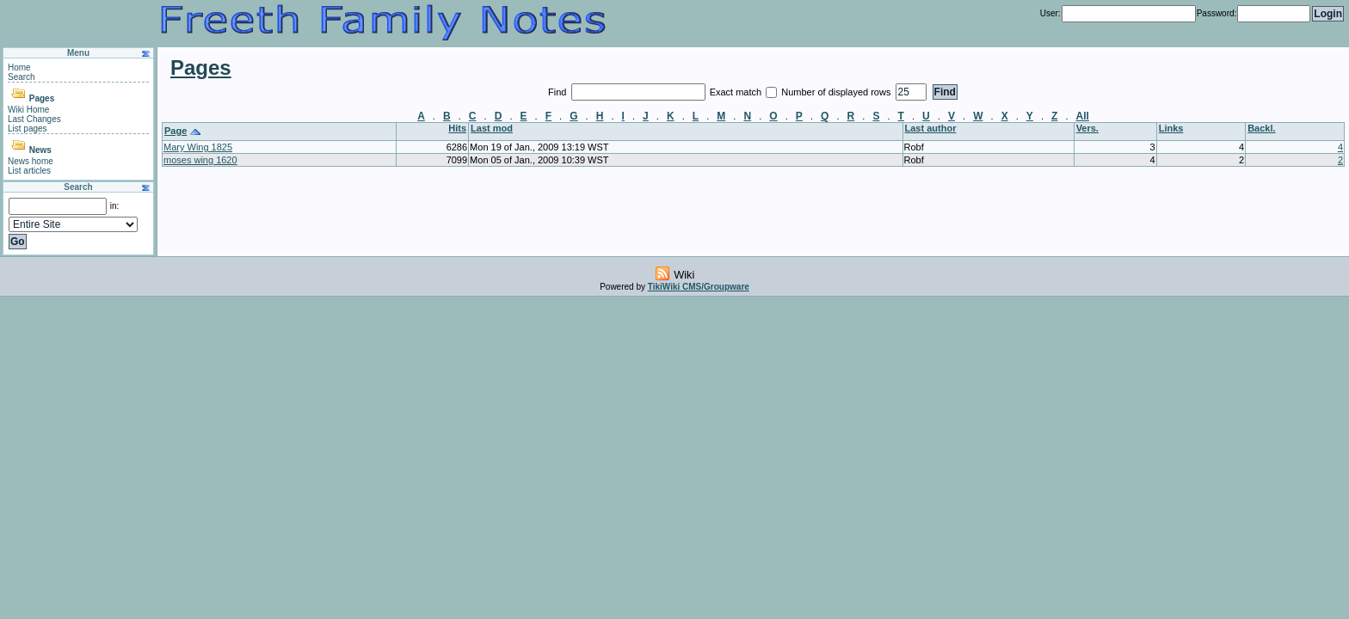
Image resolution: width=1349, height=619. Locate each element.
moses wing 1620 (200, 160)
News (40, 150)
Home (19, 67)
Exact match (737, 92)
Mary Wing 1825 (197, 147)
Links (1171, 128)
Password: (1217, 13)
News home (30, 161)
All (1082, 116)
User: (1050, 13)
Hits (457, 128)
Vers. (1087, 128)
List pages (27, 128)
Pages (41, 98)
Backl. (1261, 128)
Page (175, 131)
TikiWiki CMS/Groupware (698, 286)
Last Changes (34, 119)
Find (558, 92)
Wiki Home (28, 109)
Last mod (492, 128)
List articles (29, 170)
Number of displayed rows (837, 92)
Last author (931, 128)
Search (21, 77)
